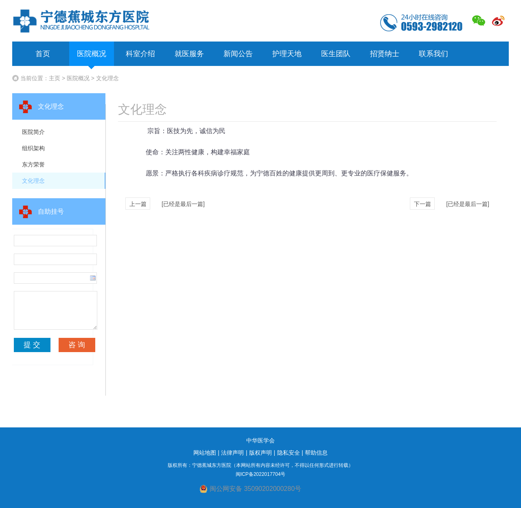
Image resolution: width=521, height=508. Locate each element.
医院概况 (78, 78)
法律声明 (232, 452)
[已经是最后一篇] (183, 204)
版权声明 (260, 452)
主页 (54, 78)
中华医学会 (260, 440)
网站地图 (204, 452)
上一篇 (138, 204)
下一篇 (422, 204)
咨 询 (76, 345)
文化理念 (107, 78)
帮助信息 (316, 452)
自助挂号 (51, 211)
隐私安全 (288, 452)
